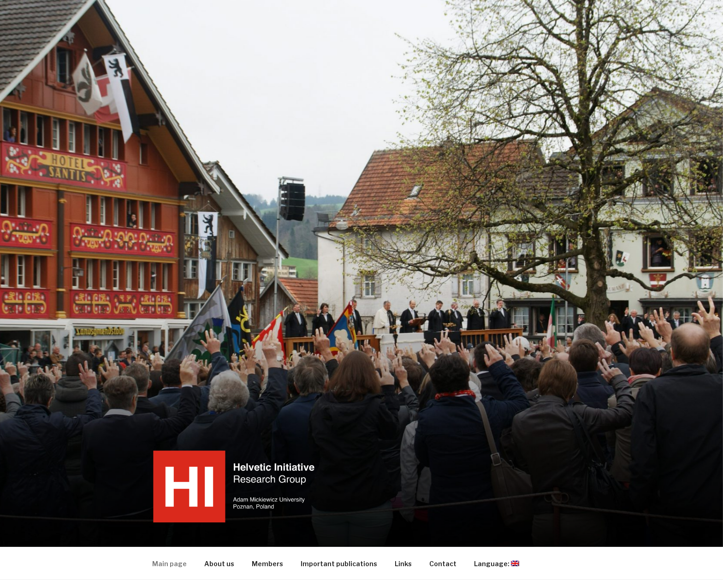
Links (403, 564)
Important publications (339, 564)
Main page (169, 564)
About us (219, 564)
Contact (442, 564)
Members (267, 564)
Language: (501, 564)
